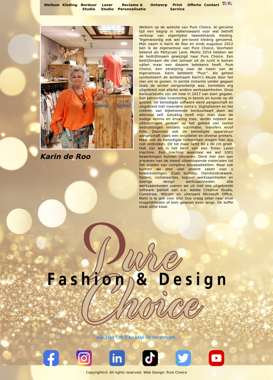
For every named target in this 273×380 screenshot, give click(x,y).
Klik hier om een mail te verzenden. (136, 337)
